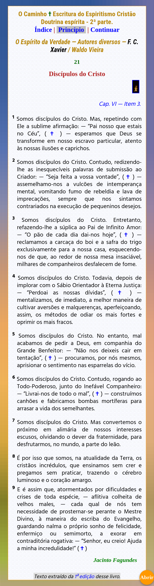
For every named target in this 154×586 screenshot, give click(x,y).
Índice (43, 29)
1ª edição (84, 576)
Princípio (71, 29)
